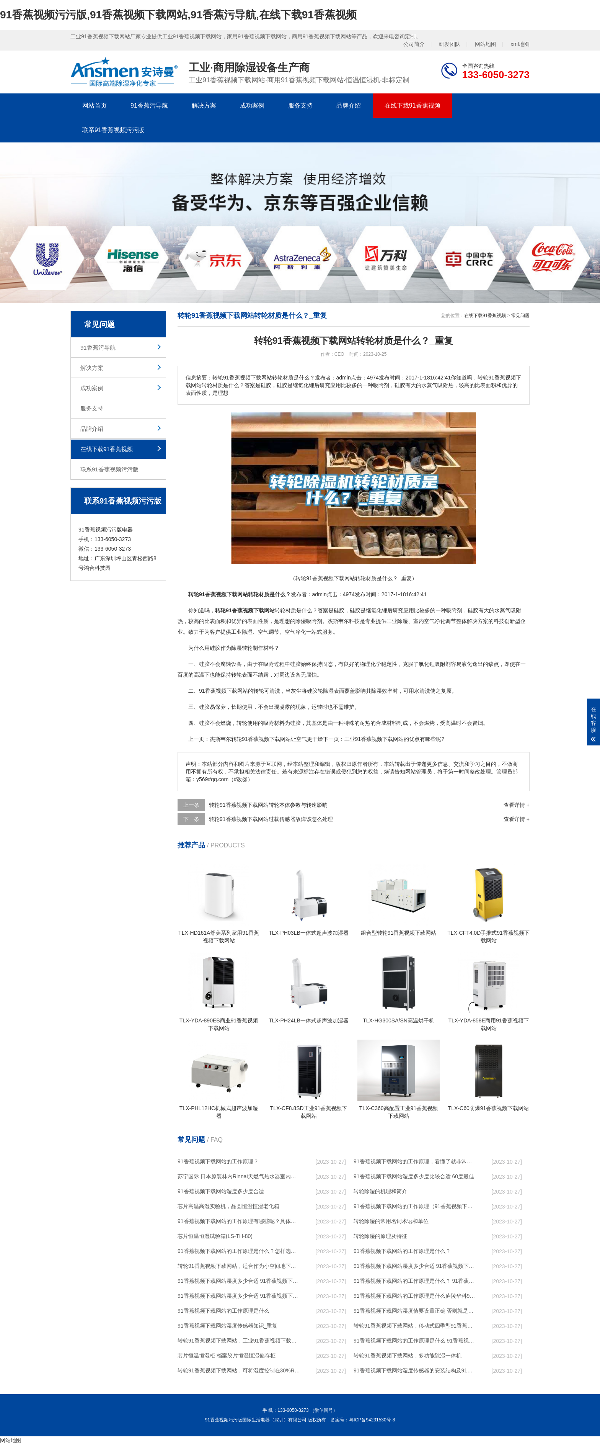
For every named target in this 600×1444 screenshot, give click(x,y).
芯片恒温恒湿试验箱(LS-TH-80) (215, 1236)
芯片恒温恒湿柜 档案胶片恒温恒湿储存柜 (227, 1355)
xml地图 (520, 44)
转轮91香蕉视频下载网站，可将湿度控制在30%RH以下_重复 (239, 1370)
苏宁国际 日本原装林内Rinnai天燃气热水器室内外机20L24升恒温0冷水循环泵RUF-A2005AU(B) (239, 1176)
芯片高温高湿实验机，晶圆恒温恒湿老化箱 (228, 1206)
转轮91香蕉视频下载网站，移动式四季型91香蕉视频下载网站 (415, 1326)
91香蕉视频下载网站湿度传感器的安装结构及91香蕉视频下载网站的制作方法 (415, 1370)
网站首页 (94, 105)
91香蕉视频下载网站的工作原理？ (218, 1161)
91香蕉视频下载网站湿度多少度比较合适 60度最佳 (414, 1176)
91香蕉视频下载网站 (250, 610)
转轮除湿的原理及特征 (380, 1236)
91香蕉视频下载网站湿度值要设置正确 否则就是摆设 (415, 1311)
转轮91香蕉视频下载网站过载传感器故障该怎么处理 (271, 819)
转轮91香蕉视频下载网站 (261, 739)
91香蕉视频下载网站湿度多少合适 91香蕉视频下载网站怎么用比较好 (239, 1281)
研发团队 (449, 44)
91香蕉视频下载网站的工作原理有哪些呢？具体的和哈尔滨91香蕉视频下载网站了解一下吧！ (239, 1221)
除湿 (300, 621)
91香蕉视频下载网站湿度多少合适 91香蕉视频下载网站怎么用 (239, 1296)
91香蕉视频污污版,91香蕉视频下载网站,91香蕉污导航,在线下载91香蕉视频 (178, 15)
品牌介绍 (348, 105)
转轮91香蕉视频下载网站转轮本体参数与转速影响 (268, 805)
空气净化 (434, 621)
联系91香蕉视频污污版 (113, 130)
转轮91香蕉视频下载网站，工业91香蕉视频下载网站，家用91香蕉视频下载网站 (239, 1341)
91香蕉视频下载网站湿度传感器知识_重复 (227, 1326)
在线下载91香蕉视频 (412, 105)
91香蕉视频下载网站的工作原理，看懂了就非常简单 (415, 1161)
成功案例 (252, 105)
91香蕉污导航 (149, 105)
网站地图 (485, 44)
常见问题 (520, 315)
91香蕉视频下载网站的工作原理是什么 (223, 1311)
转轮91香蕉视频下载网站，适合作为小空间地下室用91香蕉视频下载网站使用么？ (239, 1266)
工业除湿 (397, 621)
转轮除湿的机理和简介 (380, 1191)
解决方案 (204, 105)
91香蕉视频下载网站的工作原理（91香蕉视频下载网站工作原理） (415, 1206)
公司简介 (414, 44)
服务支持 (300, 105)
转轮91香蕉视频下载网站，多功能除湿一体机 (407, 1355)
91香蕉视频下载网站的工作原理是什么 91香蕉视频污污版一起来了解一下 (415, 1341)
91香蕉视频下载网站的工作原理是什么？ (402, 1251)
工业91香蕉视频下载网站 (374, 739)
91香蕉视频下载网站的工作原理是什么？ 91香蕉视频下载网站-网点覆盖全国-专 (415, 1281)
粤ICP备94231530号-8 (372, 1420)
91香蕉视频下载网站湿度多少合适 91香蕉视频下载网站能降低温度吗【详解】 (415, 1266)
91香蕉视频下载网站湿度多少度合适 (221, 1191)
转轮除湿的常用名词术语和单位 (391, 1221)
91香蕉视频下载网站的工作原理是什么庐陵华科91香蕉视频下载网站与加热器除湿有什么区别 (415, 1296)
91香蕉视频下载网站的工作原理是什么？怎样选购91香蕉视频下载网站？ (239, 1251)
